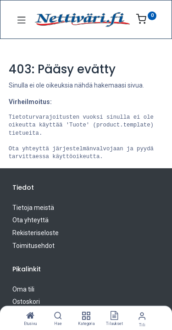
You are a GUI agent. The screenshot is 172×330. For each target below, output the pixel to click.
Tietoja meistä (33, 207)
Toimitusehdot (33, 245)
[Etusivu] (30, 316)
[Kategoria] (86, 316)
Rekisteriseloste (35, 232)
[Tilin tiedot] (142, 316)
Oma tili (23, 289)
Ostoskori (26, 301)
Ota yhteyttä (30, 220)
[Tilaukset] (114, 316)
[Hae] (58, 316)
